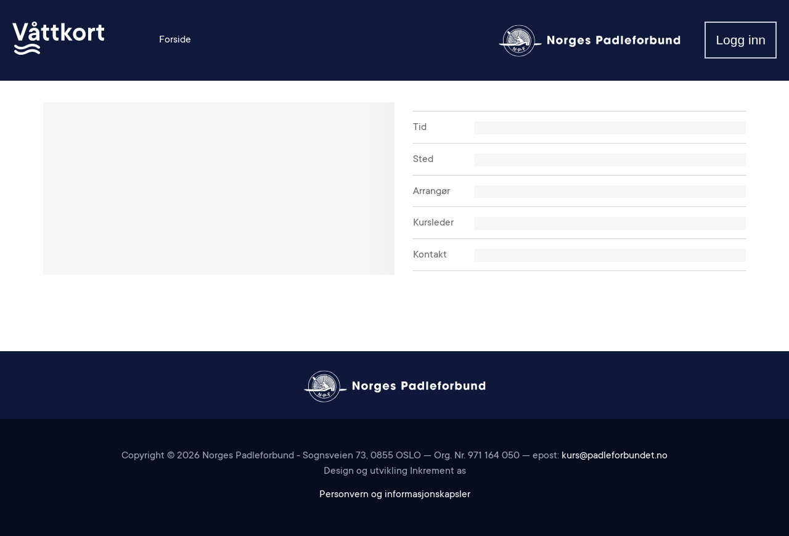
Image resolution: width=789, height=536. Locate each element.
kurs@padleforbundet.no (615, 455)
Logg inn (741, 40)
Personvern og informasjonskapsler (394, 494)
